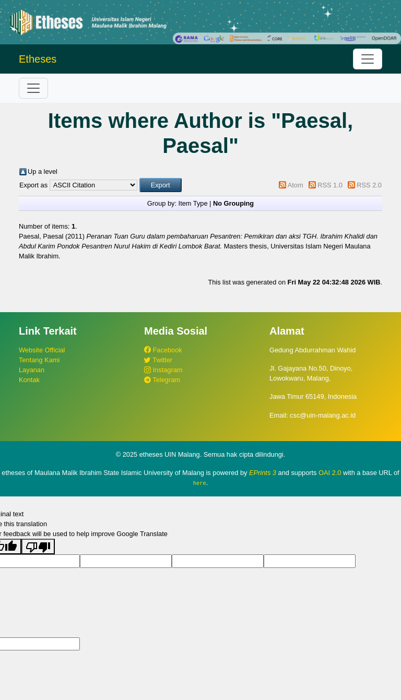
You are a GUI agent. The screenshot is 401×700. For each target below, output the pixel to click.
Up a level (42, 171)
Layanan (31, 370)
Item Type (193, 203)
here (199, 483)
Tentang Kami (39, 360)
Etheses (37, 59)
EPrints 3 (262, 473)
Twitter (158, 360)
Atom (295, 185)
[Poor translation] (38, 546)
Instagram (163, 370)
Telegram (162, 380)
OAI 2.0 (330, 473)
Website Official (42, 350)
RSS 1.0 (330, 185)
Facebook (163, 350)
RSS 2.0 (369, 185)
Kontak (29, 380)
